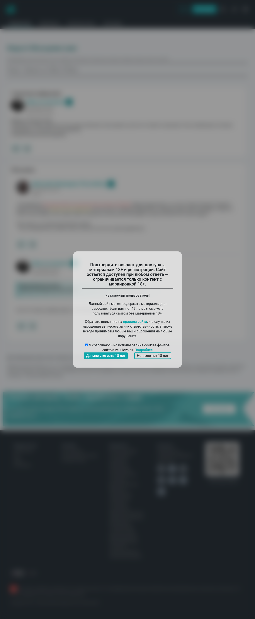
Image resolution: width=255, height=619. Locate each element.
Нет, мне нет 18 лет (152, 356)
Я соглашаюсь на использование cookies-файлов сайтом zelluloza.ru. (127, 347)
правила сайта (135, 322)
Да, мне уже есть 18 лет (106, 356)
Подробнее (143, 350)
